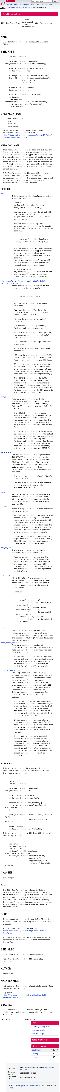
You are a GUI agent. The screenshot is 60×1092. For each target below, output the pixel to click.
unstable (35, 1057)
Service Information (45, 4)
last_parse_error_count (11, 643)
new (2, 194)
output (4, 628)
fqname (4, 506)
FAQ (32, 4)
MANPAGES (10, 1)
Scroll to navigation (11, 14)
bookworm (11, 7)
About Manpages (21, 4)
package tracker (39, 1030)
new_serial (6, 575)
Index (9, 4)
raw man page (38, 1034)
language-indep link (40, 1026)
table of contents (40, 1040)
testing (35, 1054)
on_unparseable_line (10, 670)
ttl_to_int (6, 548)
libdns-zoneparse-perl (23, 7)
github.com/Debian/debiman (30, 1086)
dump (3, 492)
